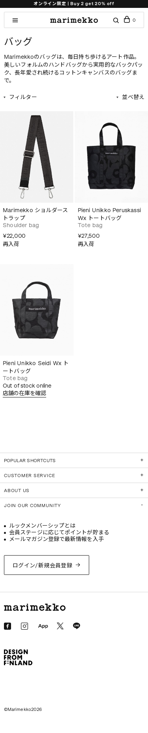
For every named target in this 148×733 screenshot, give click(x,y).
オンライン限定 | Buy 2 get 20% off (74, 3)
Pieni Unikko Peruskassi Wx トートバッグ (109, 214)
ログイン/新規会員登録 (43, 565)
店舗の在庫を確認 (24, 393)
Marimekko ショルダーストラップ (35, 214)
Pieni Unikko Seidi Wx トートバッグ (36, 367)
